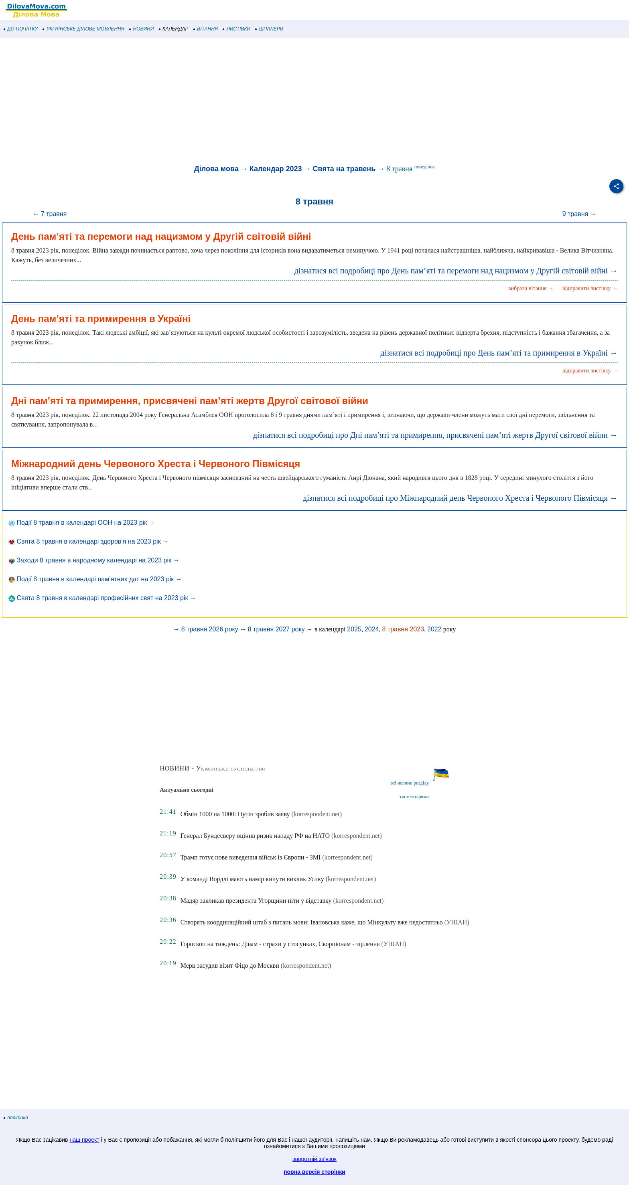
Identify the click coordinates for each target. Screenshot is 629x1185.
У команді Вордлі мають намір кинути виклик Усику (252, 879)
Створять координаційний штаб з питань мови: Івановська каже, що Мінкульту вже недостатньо (312, 922)
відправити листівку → (590, 288)
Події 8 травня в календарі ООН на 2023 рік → (81, 522)
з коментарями (414, 796)
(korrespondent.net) (316, 814)
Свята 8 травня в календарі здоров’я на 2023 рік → (88, 541)
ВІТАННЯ (206, 29)
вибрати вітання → (531, 288)
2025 (354, 629)
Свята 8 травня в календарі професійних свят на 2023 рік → (102, 598)
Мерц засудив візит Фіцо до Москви (230, 965)
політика (16, 1117)
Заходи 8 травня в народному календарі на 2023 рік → (93, 560)
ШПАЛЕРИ (269, 29)
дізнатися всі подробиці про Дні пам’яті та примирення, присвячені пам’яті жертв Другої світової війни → (435, 435)
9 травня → (579, 213)
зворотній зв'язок (314, 1159)
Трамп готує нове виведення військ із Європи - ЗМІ (251, 857)
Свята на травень (344, 169)
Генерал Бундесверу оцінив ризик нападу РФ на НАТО (255, 835)
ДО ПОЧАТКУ (21, 29)
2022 (434, 629)
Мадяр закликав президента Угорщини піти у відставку (256, 900)
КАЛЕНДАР (174, 29)
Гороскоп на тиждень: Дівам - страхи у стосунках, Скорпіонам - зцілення (280, 943)
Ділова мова (216, 169)
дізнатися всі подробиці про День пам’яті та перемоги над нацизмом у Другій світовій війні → (456, 270)
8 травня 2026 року (209, 629)
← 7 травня (49, 213)
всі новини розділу (409, 783)
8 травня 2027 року (276, 629)
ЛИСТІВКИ (237, 29)
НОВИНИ (141, 29)
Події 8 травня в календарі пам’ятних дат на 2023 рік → (95, 579)
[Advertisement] (240, 102)
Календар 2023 (276, 169)
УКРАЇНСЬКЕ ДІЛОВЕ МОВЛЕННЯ (84, 29)
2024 (372, 629)
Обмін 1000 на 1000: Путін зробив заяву (235, 814)
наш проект (84, 1139)
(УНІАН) (456, 922)
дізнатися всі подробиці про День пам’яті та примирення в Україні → (499, 352)
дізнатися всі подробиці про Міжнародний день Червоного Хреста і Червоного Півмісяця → (460, 497)
